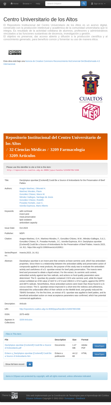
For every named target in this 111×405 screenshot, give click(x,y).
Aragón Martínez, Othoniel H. (33, 188)
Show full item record (14, 364)
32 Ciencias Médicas (27, 149)
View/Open (99, 346)
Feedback (80, 398)
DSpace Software (34, 398)
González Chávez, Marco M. (32, 194)
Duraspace (69, 398)
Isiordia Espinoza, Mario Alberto (34, 206)
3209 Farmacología (67, 149)
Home (14, 3)
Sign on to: (98, 3)
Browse (27, 3)
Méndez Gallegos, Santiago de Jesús (36, 197)
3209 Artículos (22, 155)
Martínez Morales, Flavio (31, 191)
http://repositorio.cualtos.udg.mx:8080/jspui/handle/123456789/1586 (50, 309)
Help (38, 3)
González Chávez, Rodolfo (32, 200)
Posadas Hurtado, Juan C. (31, 203)
